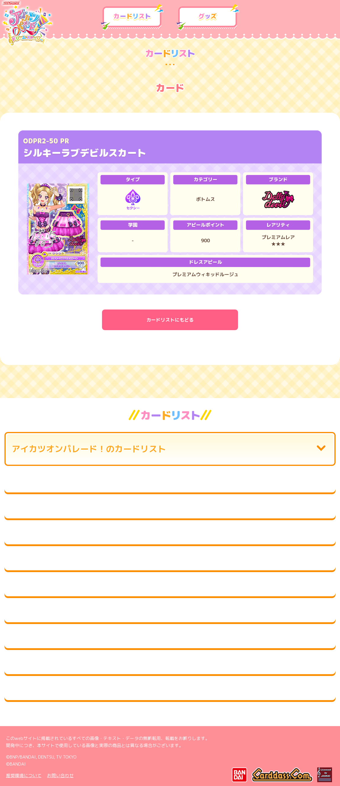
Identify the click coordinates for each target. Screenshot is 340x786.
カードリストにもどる (170, 320)
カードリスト (132, 17)
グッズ (208, 17)
